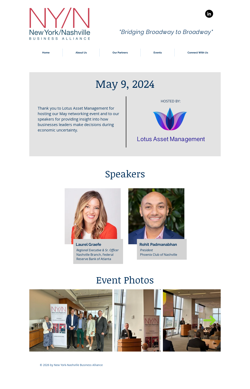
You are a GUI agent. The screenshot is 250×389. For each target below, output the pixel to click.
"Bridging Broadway (147, 31)
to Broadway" (194, 31)
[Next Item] (210, 320)
